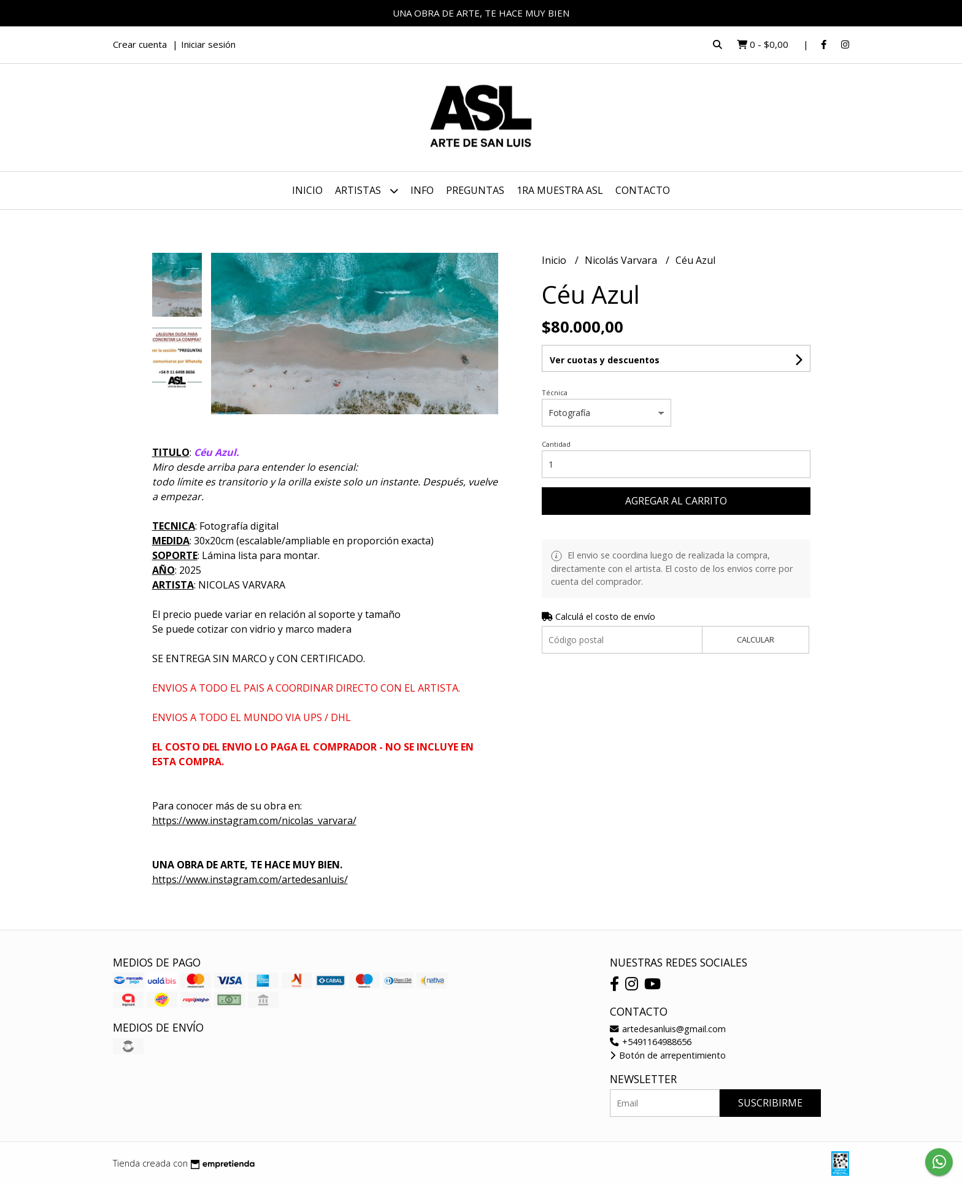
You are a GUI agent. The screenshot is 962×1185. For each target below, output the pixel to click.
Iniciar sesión (208, 44)
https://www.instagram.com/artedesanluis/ (250, 879)
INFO (422, 190)
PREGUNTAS (475, 190)
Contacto (642, 190)
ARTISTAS (366, 190)
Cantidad (556, 444)
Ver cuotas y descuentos (605, 360)
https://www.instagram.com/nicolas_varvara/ (254, 820)
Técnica (555, 392)
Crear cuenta (140, 44)
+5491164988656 (650, 1042)
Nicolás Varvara (622, 260)
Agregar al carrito (676, 501)
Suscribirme (770, 1103)
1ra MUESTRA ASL (560, 190)
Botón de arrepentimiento (668, 1055)
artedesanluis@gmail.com (668, 1029)
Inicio (307, 190)
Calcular (755, 639)
